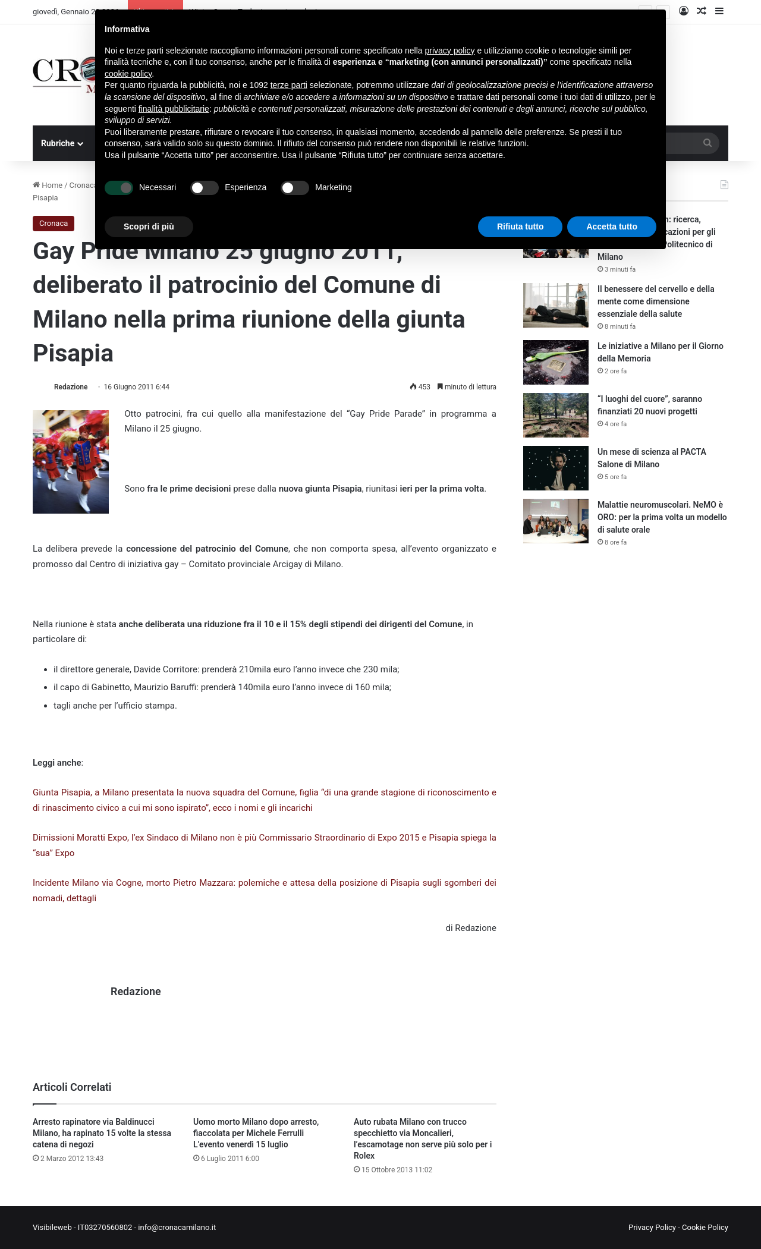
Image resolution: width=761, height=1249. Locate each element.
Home (47, 185)
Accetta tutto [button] (611, 226)
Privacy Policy (652, 1227)
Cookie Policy (705, 1227)
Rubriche (57, 143)
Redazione (70, 387)
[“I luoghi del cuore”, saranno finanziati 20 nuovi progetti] (556, 415)
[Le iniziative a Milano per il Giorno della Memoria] (556, 362)
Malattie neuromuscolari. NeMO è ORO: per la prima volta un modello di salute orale (662, 517)
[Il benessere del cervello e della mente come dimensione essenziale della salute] (556, 305)
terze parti (289, 85)
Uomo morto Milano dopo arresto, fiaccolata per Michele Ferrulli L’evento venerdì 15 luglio (256, 1133)
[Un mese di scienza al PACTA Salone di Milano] (556, 468)
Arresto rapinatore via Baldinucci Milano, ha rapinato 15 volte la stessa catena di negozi (102, 1133)
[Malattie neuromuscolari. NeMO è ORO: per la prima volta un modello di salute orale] (556, 521)
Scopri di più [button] (149, 226)
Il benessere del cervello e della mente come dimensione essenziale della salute (656, 301)
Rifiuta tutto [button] (520, 226)
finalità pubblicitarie (174, 109)
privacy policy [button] (450, 50)
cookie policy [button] (128, 73)
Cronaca (84, 185)
